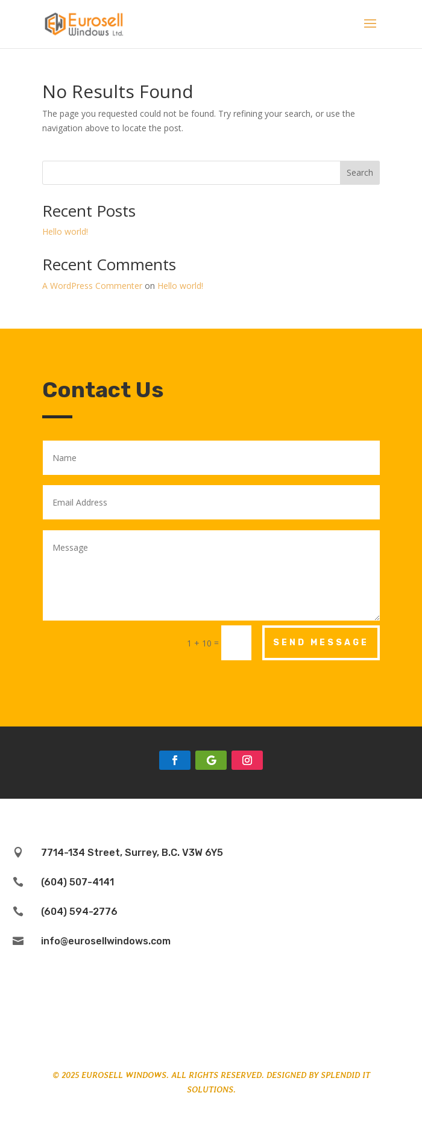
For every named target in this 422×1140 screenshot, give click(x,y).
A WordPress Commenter (92, 285)
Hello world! (65, 231)
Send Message (321, 642)
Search (360, 172)
